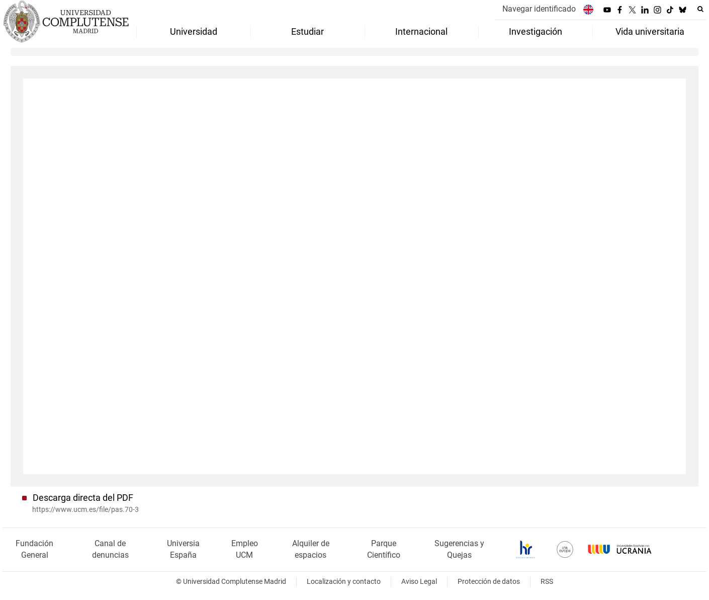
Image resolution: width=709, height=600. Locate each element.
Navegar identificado (539, 9)
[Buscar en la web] (700, 9)
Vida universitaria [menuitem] (649, 32)
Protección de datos (489, 581)
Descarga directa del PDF (83, 498)
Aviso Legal (419, 581)
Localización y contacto (344, 581)
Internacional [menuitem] (421, 32)
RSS (547, 581)
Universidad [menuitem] (193, 32)
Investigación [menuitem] (535, 32)
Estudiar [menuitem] (307, 32)
